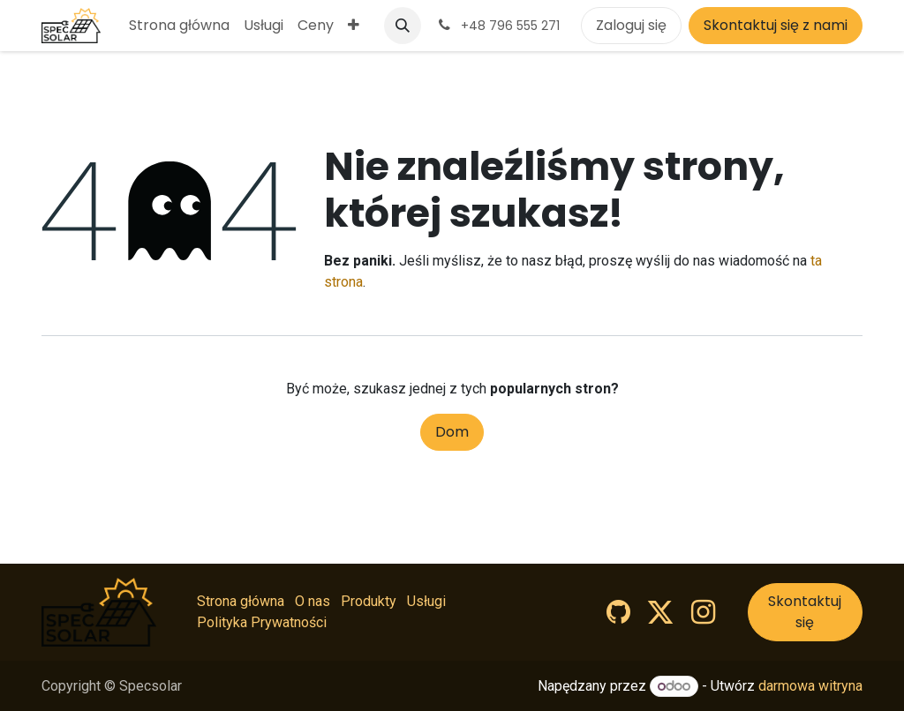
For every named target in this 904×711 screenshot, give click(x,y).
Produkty (368, 601)
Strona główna (240, 601)
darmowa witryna (810, 685)
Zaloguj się (631, 25)
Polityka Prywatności (262, 622)
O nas (312, 601)
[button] (402, 25)
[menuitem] (179, 25)
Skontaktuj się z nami (776, 25)
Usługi (426, 601)
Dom (452, 432)
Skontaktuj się (804, 611)
